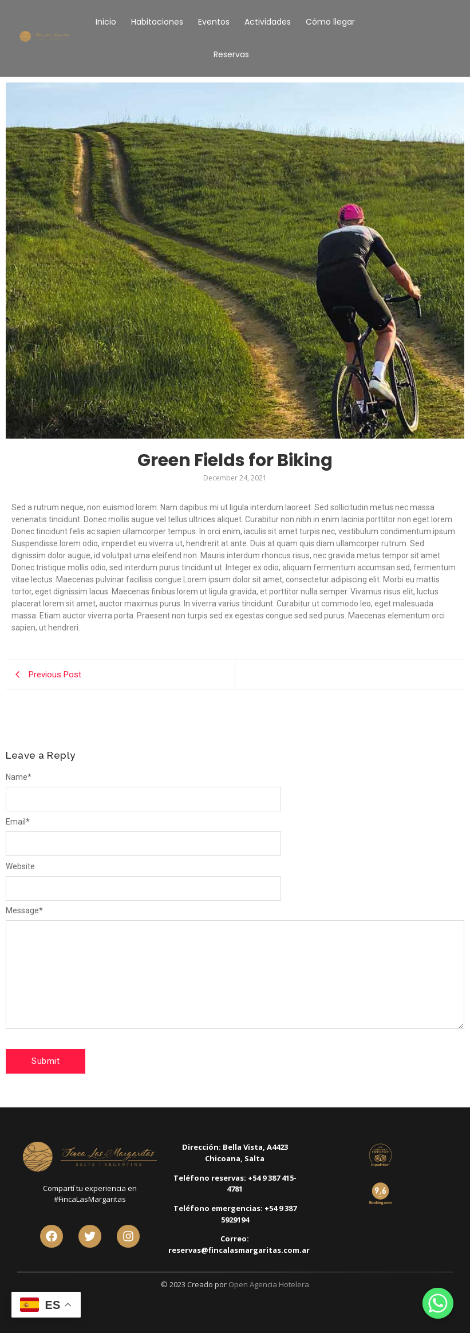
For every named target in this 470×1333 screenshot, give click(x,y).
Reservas (231, 54)
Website (20, 866)
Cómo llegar (330, 21)
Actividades (267, 21)
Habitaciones (157, 21)
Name (18, 777)
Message (24, 910)
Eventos (214, 21)
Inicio (106, 21)
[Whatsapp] (437, 1303)
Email (18, 822)
